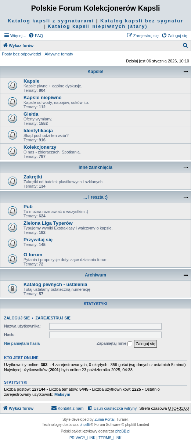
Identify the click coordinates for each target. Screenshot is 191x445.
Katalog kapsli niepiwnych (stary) (98, 26)
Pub (28, 206)
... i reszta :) (95, 197)
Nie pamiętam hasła (22, 343)
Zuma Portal (104, 419)
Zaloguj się (17, 318)
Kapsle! (95, 71)
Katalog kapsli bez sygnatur (141, 20)
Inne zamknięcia (95, 167)
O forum (33, 254)
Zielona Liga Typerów (48, 223)
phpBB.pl (122, 431)
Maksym (62, 394)
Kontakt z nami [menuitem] (67, 407)
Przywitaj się (38, 239)
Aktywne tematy (58, 54)
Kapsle (31, 81)
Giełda (31, 114)
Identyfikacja (38, 130)
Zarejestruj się (53, 318)
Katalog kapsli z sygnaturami (51, 20)
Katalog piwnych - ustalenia (55, 284)
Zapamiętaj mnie (114, 343)
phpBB (85, 425)
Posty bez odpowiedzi (21, 54)
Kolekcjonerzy (40, 147)
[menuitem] (35, 35)
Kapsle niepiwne (42, 97)
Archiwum (95, 275)
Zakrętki (33, 177)
